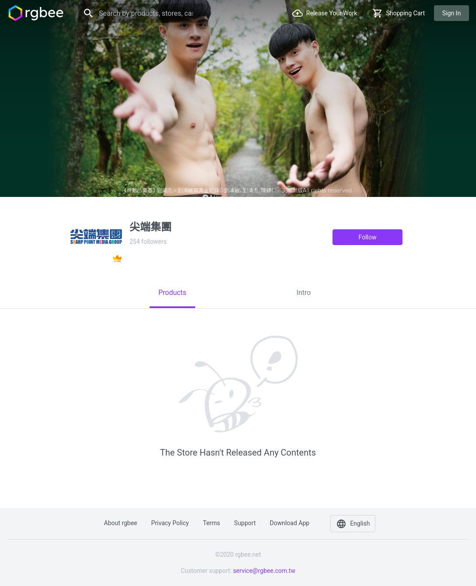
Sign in (451, 13)
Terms (211, 522)
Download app (289, 522)
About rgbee (120, 522)
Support (245, 522)
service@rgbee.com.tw (264, 570)
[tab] (172, 292)
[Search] (141, 13)
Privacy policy (170, 522)
